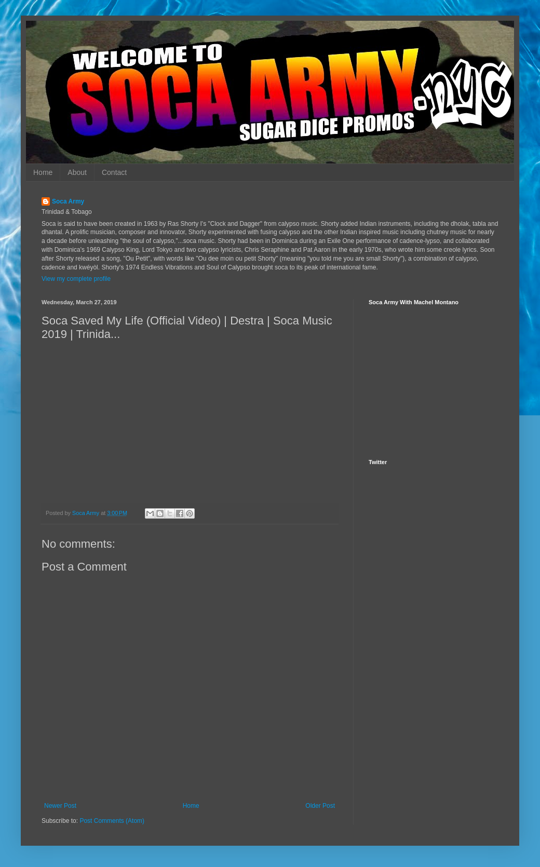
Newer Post (60, 805)
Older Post (320, 805)
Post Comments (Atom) (111, 820)
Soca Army (68, 201)
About (77, 172)
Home (42, 172)
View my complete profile (76, 278)
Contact (114, 172)
